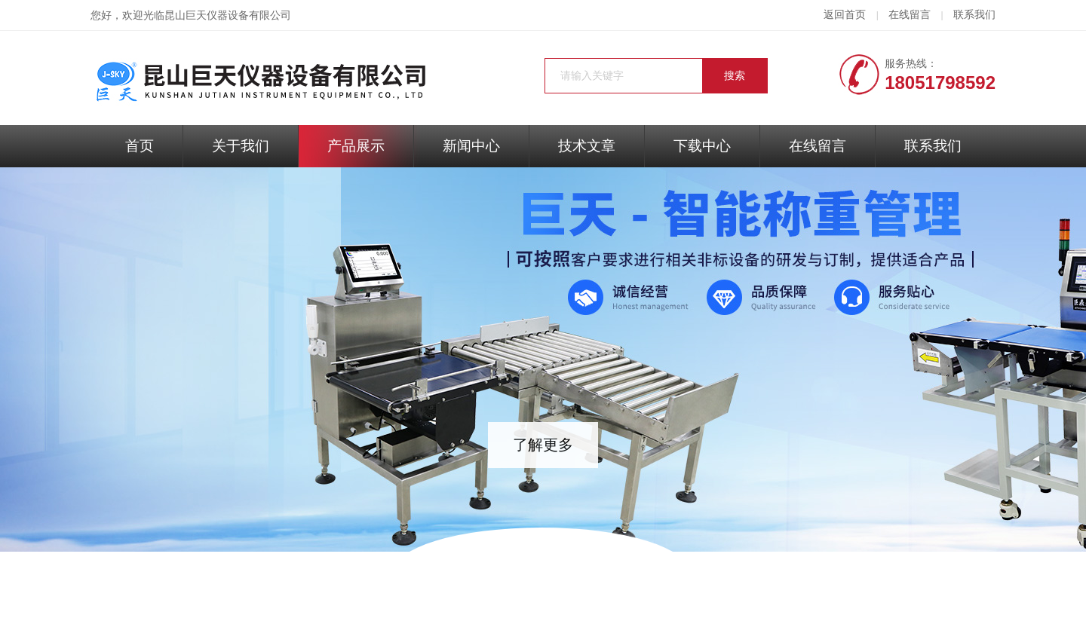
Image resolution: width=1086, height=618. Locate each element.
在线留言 (909, 14)
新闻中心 (471, 146)
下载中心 (702, 146)
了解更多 (543, 444)
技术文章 (586, 146)
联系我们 (974, 14)
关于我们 (240, 146)
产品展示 (356, 146)
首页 (139, 146)
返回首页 (845, 14)
